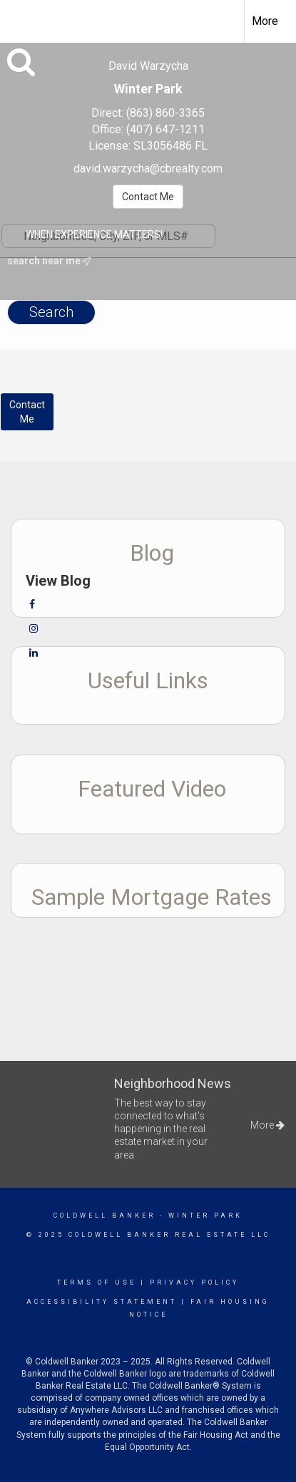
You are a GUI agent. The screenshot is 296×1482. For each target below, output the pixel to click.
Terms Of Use (96, 1282)
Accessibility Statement (101, 1301)
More (265, 21)
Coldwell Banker (104, 1215)
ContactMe (27, 412)
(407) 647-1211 (165, 129)
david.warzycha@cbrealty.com (148, 168)
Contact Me (148, 196)
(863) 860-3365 (165, 113)
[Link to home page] (23, 19)
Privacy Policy (194, 1282)
